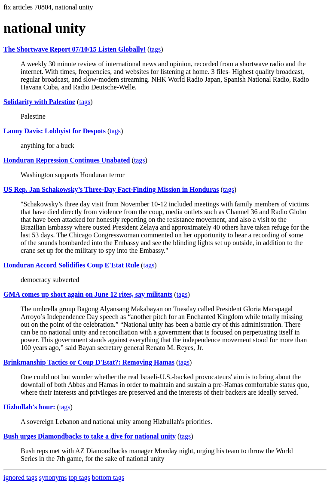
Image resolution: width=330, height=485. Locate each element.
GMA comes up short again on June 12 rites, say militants (87, 294)
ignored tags (20, 477)
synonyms (53, 477)
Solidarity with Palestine (39, 101)
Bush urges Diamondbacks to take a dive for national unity (89, 436)
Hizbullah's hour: (29, 407)
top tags (79, 477)
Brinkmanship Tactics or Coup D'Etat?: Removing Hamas (88, 362)
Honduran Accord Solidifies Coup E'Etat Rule (71, 265)
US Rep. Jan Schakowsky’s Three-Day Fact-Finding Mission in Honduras (111, 189)
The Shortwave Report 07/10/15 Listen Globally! (74, 49)
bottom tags (108, 477)
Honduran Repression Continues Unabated (66, 160)
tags (155, 49)
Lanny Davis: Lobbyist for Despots (54, 131)
